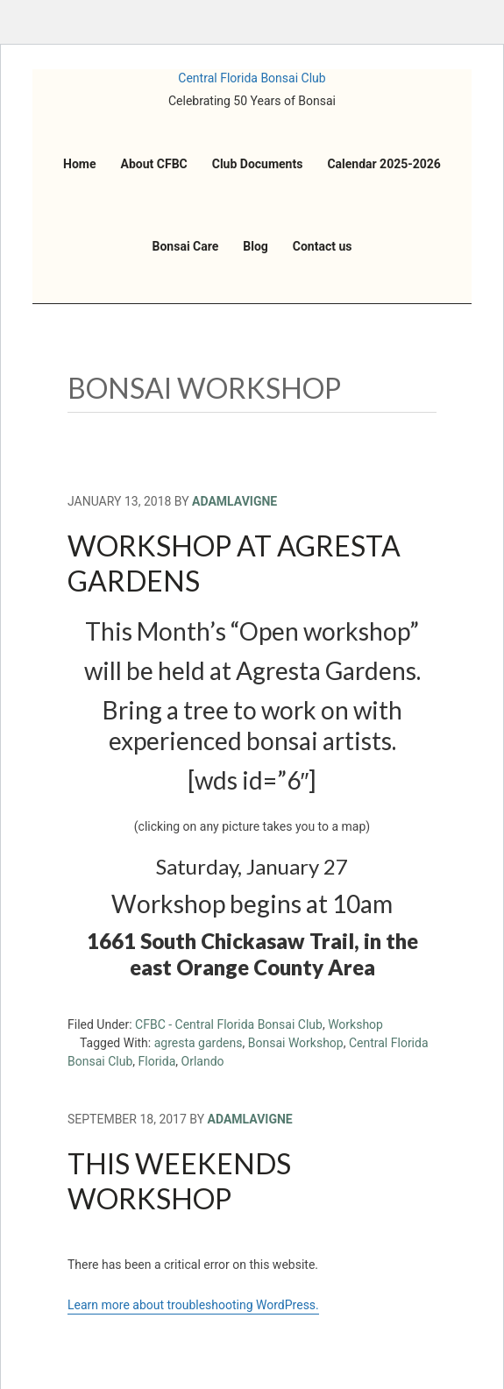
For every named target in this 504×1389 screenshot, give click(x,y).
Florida (157, 1061)
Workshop (355, 1024)
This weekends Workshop (179, 1180)
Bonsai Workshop (296, 1043)
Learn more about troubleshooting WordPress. (193, 1305)
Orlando (202, 1061)
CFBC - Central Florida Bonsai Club (229, 1024)
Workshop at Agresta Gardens (234, 563)
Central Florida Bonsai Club (251, 78)
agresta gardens (198, 1043)
